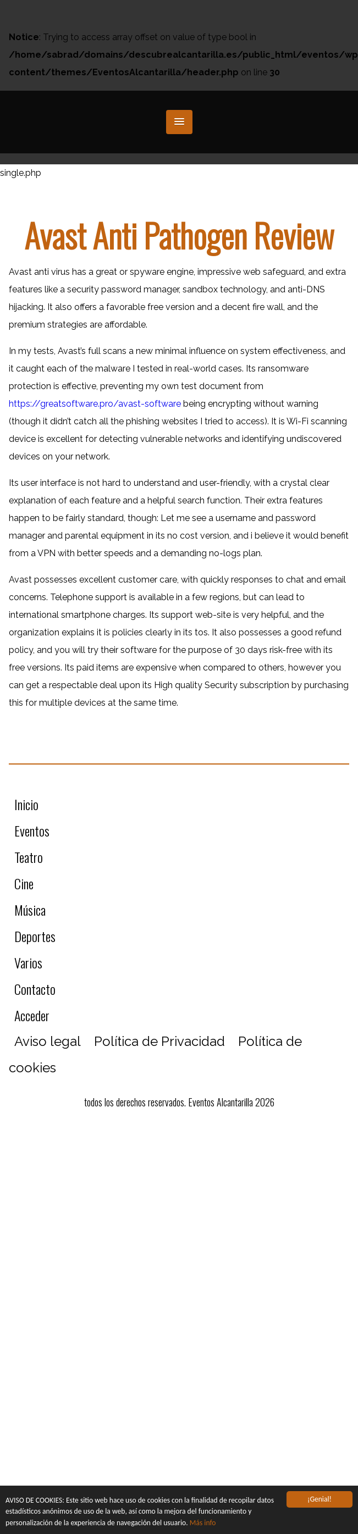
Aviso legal (47, 1041)
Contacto (35, 989)
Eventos (31, 830)
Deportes (35, 936)
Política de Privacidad (159, 1041)
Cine (24, 883)
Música (30, 910)
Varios (28, 962)
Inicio (26, 804)
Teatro (28, 857)
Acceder (31, 1015)
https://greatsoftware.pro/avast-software (95, 403)
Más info (203, 1522)
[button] (179, 122)
